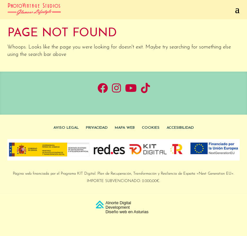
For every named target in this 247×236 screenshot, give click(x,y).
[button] (123, 9)
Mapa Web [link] (125, 128)
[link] (34, 9)
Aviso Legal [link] (66, 128)
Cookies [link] (151, 128)
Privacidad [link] (97, 128)
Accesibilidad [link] (180, 128)
